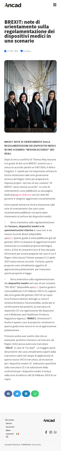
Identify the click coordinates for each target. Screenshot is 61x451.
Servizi (9, 423)
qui (9, 238)
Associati (10, 427)
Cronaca (27, 51)
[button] (8, 393)
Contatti (10, 433)
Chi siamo (9, 420)
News (8, 430)
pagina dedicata (22, 194)
